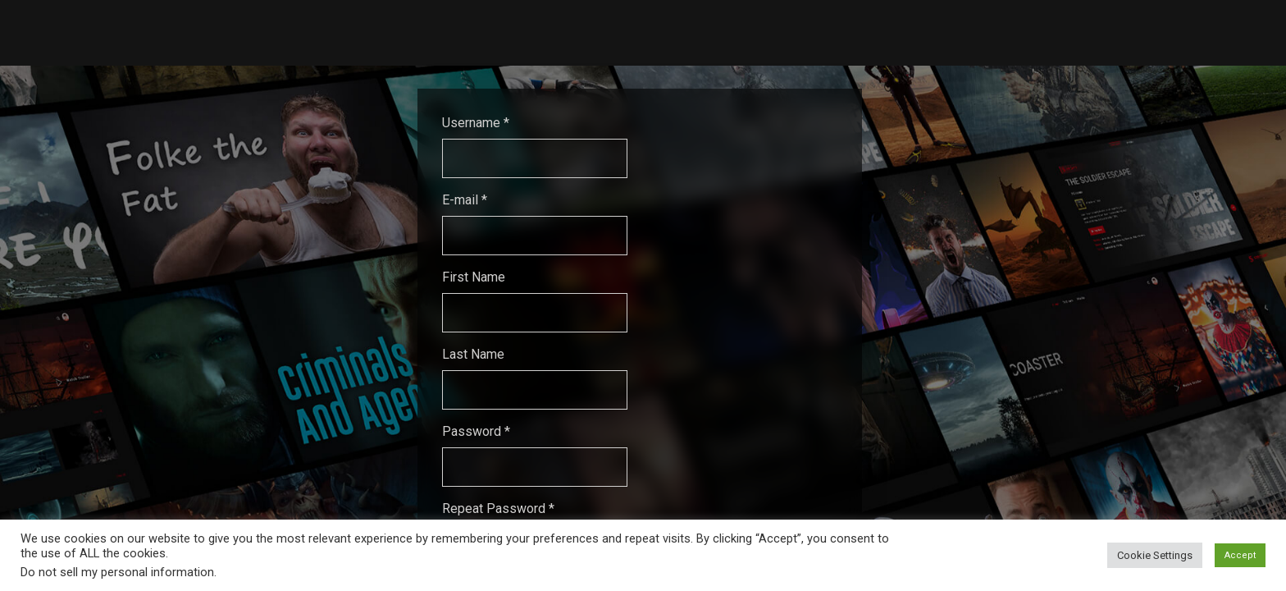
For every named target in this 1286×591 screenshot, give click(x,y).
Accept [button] (1240, 555)
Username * (475, 123)
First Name (473, 277)
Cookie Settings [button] (1155, 555)
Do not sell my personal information (117, 572)
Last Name (473, 354)
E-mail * (464, 200)
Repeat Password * (498, 508)
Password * (476, 431)
